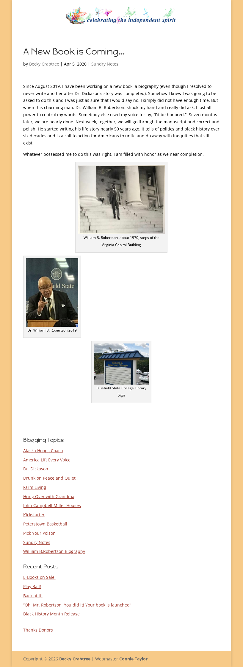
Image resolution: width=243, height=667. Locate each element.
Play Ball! (32, 586)
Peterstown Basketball (45, 524)
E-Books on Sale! (39, 577)
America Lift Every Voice (46, 460)
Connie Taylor (133, 659)
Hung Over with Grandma (48, 496)
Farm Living (34, 487)
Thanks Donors (38, 630)
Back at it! (33, 595)
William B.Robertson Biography (54, 551)
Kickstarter (34, 514)
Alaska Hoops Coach (43, 450)
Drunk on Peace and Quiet (49, 478)
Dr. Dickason (35, 469)
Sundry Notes (104, 64)
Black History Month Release (51, 614)
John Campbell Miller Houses (52, 505)
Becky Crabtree (44, 64)
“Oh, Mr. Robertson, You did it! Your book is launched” (77, 605)
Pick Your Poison (39, 533)
